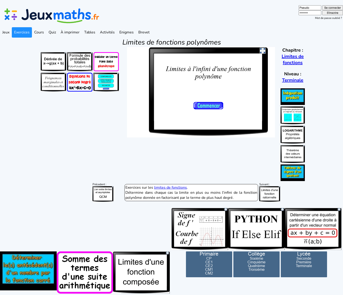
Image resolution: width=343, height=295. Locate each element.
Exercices (22, 32)
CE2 (209, 266)
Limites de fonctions (293, 59)
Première (303, 262)
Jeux (5, 32)
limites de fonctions (170, 187)
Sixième (256, 258)
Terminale (292, 80)
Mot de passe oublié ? (328, 18)
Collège (256, 253)
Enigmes (126, 32)
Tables (89, 32)
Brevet (144, 32)
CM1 (209, 269)
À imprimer (70, 32)
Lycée (303, 253)
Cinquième (256, 262)
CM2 (209, 273)
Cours (39, 32)
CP (209, 258)
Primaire (209, 253)
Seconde (304, 258)
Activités (107, 32)
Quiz (52, 32)
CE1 (209, 262)
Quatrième (256, 266)
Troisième (256, 269)
